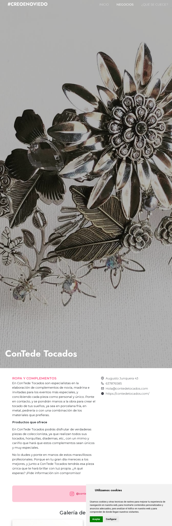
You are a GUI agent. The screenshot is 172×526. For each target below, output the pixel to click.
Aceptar (96, 519)
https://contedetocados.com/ (127, 393)
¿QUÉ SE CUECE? (154, 4)
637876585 (114, 383)
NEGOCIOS (125, 4)
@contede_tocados (85, 494)
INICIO (104, 4)
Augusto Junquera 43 (122, 378)
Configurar (111, 519)
